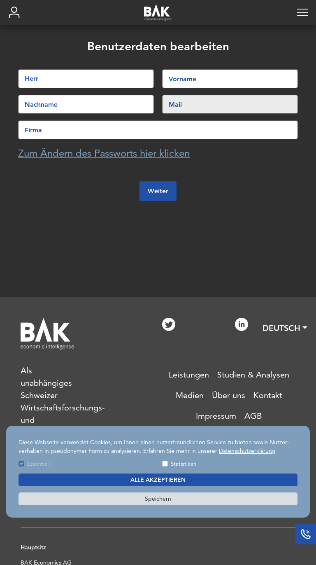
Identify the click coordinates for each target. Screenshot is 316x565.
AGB (253, 416)
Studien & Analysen (253, 375)
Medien (190, 395)
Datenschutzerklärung (247, 451)
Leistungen (189, 375)
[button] (285, 328)
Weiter (158, 191)
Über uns (228, 395)
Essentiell (38, 463)
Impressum (216, 416)
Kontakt (267, 395)
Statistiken (183, 463)
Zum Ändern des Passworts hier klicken (104, 153)
